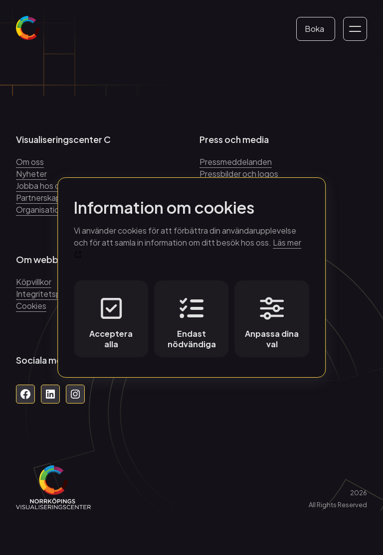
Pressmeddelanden (235, 161)
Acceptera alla (111, 322)
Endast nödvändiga (192, 322)
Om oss (30, 161)
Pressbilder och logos (238, 173)
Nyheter (31, 173)
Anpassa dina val (272, 322)
